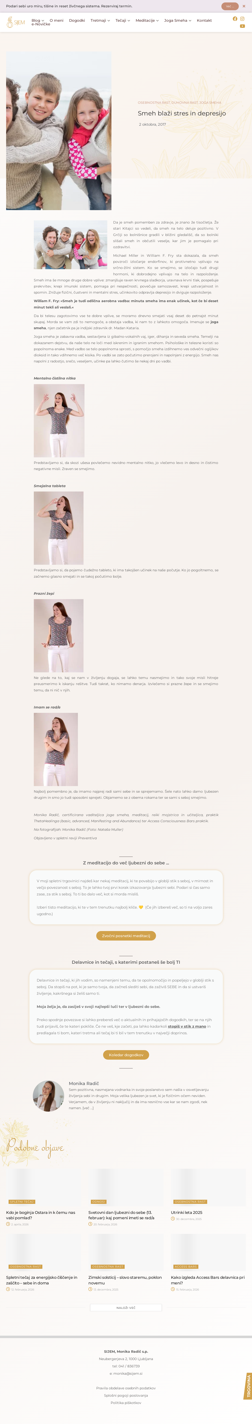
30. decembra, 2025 (186, 1219)
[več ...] (88, 1108)
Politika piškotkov (126, 1403)
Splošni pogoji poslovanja (126, 1395)
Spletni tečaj (22, 1201)
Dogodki (77, 20)
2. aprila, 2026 (17, 1224)
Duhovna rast (184, 102)
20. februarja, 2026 (102, 1224)
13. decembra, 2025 (103, 1289)
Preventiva (87, 838)
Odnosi (98, 1201)
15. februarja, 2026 (185, 1289)
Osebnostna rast (154, 102)
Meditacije (147, 20)
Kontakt (204, 20)
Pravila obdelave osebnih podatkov (126, 1388)
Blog (38, 20)
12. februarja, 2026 (20, 1289)
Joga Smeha (177, 20)
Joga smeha (210, 102)
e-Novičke (41, 24)
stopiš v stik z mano (187, 1026)
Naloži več (126, 1308)
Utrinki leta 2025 (186, 1212)
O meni (56, 20)
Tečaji (123, 20)
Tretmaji (100, 20)
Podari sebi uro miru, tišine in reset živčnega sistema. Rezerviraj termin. (69, 6)
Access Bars (186, 1266)
